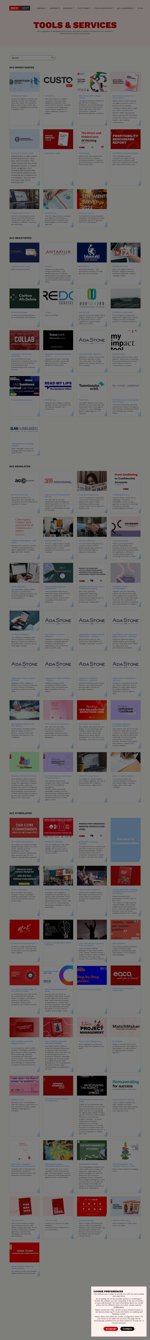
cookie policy (119, 1307)
